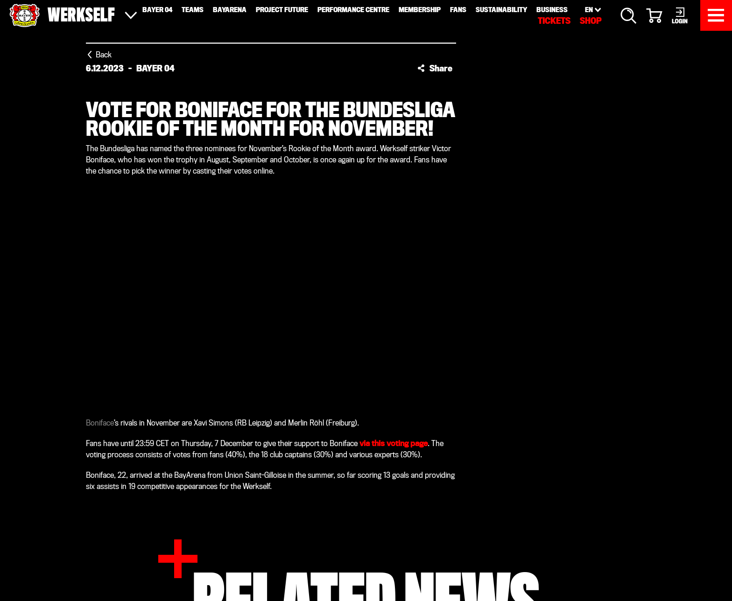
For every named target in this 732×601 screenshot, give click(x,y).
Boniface (100, 423)
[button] (435, 68)
